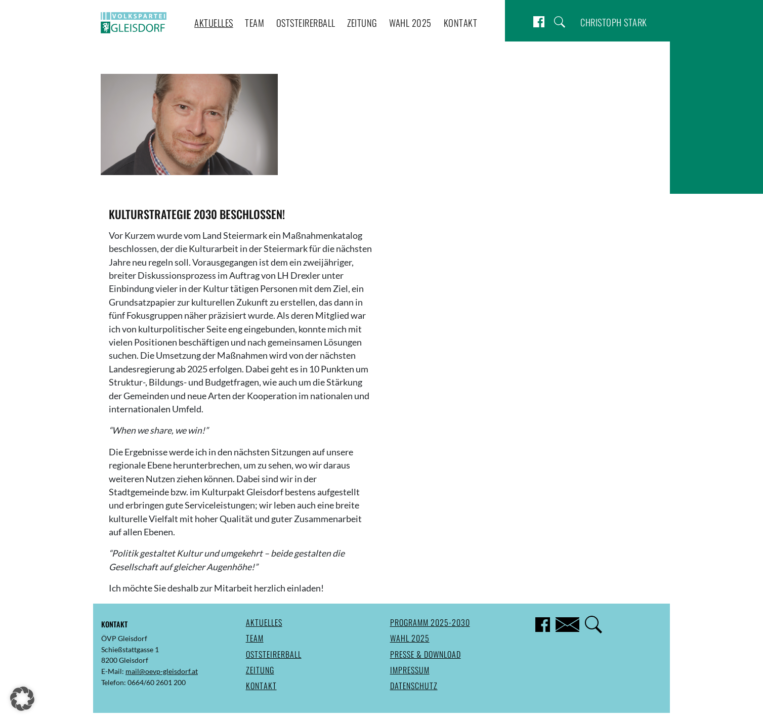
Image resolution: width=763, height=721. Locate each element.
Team (254, 22)
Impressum (410, 670)
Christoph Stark (613, 22)
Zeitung (362, 22)
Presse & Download (425, 654)
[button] (22, 698)
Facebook (538, 22)
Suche (559, 22)
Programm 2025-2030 (430, 622)
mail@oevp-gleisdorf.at (161, 671)
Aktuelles (213, 22)
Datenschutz (414, 686)
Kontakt (461, 22)
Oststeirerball (305, 22)
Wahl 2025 (410, 22)
